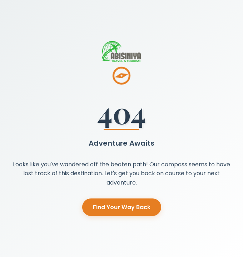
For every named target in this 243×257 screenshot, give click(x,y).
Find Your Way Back (121, 207)
